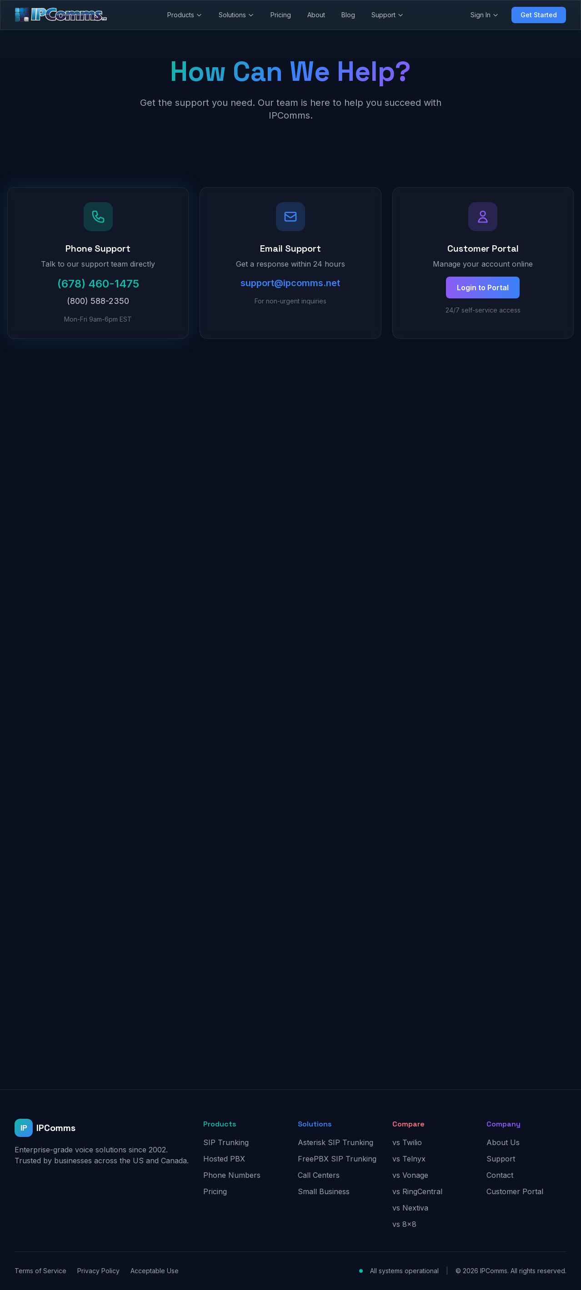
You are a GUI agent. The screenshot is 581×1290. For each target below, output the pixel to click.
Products (184, 15)
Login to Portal (483, 287)
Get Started (539, 15)
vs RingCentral (417, 1191)
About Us (503, 1142)
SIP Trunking (226, 1142)
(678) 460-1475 (98, 283)
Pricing (280, 15)
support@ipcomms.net (290, 283)
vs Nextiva (410, 1207)
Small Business (324, 1191)
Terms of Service (40, 1271)
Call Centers (319, 1175)
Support (387, 15)
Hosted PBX (224, 1158)
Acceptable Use (154, 1271)
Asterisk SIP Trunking (335, 1142)
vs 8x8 (404, 1224)
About (316, 15)
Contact (499, 1175)
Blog (348, 15)
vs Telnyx (409, 1158)
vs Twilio (407, 1142)
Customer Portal (514, 1191)
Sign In (485, 15)
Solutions (236, 15)
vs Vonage (410, 1175)
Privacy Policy (98, 1271)
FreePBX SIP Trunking (337, 1158)
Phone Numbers (231, 1175)
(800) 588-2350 (98, 301)
